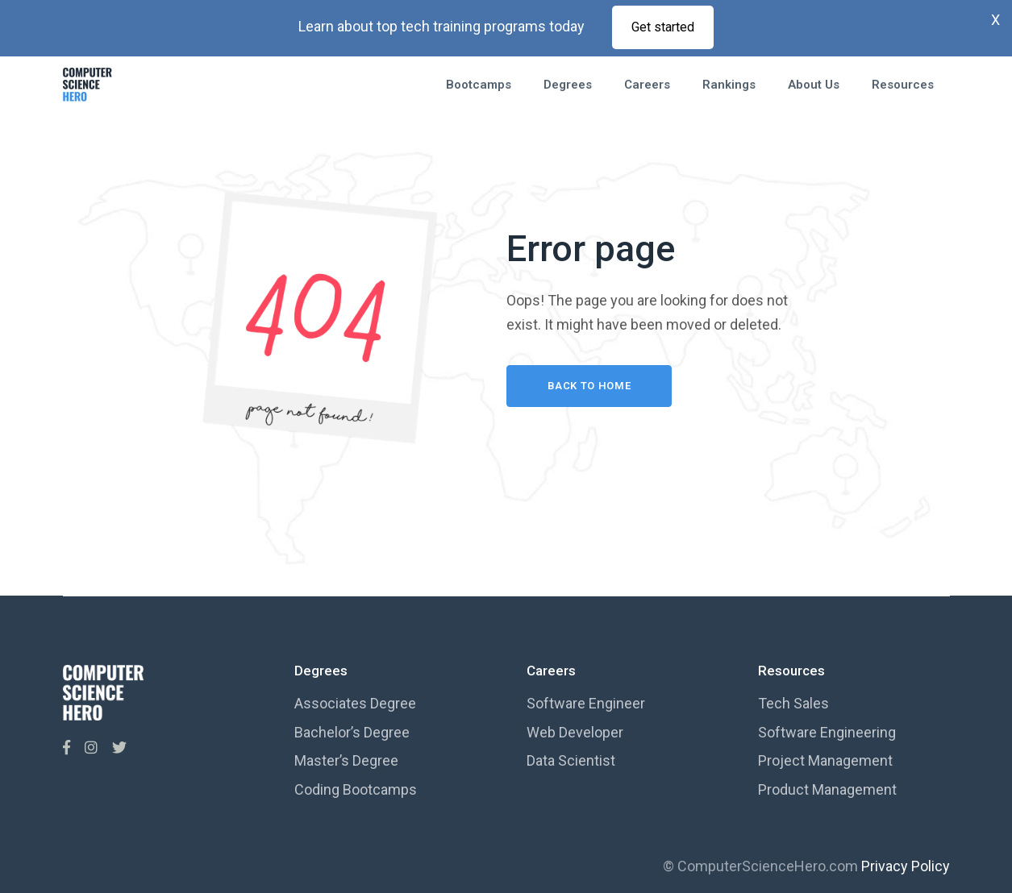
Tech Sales (793, 703)
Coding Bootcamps (355, 789)
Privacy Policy (905, 866)
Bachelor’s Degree (352, 732)
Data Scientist (571, 760)
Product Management (827, 789)
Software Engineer (586, 703)
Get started (662, 27)
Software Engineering (827, 732)
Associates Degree (355, 703)
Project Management (825, 760)
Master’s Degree (346, 760)
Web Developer (575, 732)
